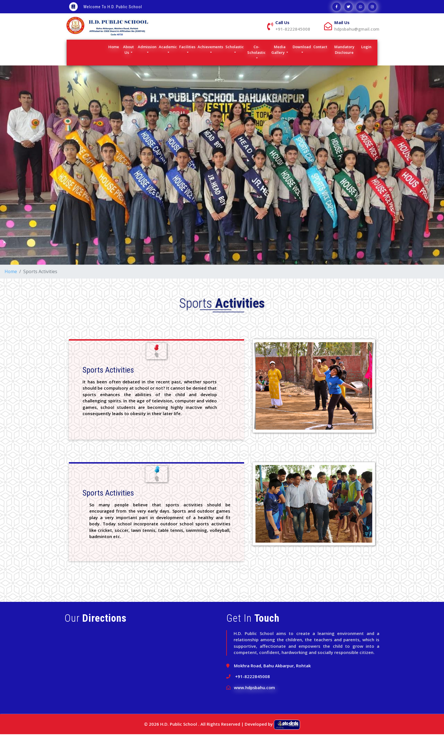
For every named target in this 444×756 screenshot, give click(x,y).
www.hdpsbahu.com (255, 709)
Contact (321, 68)
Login (367, 68)
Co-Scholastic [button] (256, 71)
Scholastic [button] (234, 68)
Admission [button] (147, 68)
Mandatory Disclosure (347, 71)
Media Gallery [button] (278, 71)
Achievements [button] (210, 68)
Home (114, 68)
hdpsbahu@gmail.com (294, 51)
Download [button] (302, 68)
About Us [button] (128, 71)
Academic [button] (168, 68)
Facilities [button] (187, 68)
